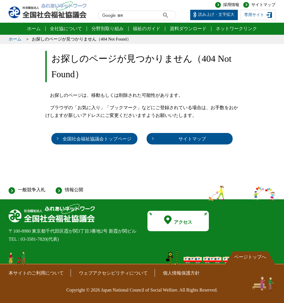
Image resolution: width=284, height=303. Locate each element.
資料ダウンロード (188, 28)
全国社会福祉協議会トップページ (97, 138)
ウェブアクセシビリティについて (113, 273)
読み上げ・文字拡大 (216, 14)
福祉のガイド (146, 28)
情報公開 (74, 189)
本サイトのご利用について (36, 273)
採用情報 (231, 5)
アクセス (178, 220)
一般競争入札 (31, 189)
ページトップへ (250, 256)
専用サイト (254, 15)
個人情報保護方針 (181, 273)
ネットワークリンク (236, 28)
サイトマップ (263, 5)
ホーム (34, 28)
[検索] (126, 15)
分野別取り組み (108, 28)
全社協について (66, 28)
